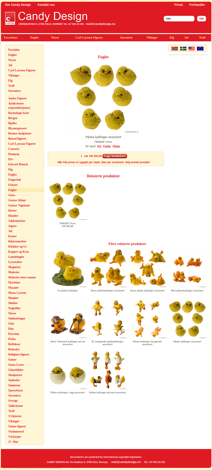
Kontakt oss (46, 4)
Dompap (13, 154)
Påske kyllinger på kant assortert (107, 392)
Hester (12, 210)
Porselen (13, 334)
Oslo (11, 323)
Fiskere (13, 185)
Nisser (55, 37)
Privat (178, 4)
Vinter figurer (17, 426)
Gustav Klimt (17, 200)
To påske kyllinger (67, 290)
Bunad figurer (17, 138)
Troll (202, 37)
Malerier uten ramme (22, 277)
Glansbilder (16, 370)
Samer (12, 359)
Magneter (14, 267)
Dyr (10, 159)
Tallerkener (15, 405)
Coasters (14, 149)
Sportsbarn (15, 390)
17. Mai (13, 441)
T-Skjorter (15, 416)
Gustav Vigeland (19, 205)
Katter (12, 236)
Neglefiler (14, 308)
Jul (186, 37)
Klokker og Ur (17, 246)
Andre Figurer (17, 98)
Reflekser (14, 344)
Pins (11, 328)
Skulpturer (15, 375)
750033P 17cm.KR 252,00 (67, 224)
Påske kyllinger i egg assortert (68, 392)
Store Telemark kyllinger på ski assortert (67, 343)
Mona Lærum (17, 292)
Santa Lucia (16, 364)
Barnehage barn (18, 113)
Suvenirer (126, 37)
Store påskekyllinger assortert (108, 290)
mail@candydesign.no (101, 23)
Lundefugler (16, 256)
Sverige (13, 400)
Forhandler (197, 4)
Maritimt (14, 282)
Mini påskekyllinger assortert (187, 290)
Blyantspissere (17, 128)
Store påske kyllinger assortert (147, 290)
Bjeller (12, 123)
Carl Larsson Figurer (89, 37)
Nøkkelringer (17, 318)
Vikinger (152, 37)
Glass (11, 195)
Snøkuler (14, 380)
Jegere (12, 226)
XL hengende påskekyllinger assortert (107, 343)
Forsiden (14, 49)
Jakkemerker (17, 220)
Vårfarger (14, 436)
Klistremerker (17, 241)
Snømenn (14, 385)
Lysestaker (15, 262)
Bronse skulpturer (20, 133)
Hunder (13, 215)
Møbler (13, 303)
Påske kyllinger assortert (187, 341)
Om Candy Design (18, 4)
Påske (12, 339)
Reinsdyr (14, 349)
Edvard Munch (18, 164)
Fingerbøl (14, 179)
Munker (13, 298)
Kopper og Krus (18, 251)
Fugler (12, 190)
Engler (34, 37)
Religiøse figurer (19, 354)
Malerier (14, 272)
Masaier (13, 287)
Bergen (13, 118)
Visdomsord (16, 431)
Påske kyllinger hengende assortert (147, 343)
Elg (172, 37)
